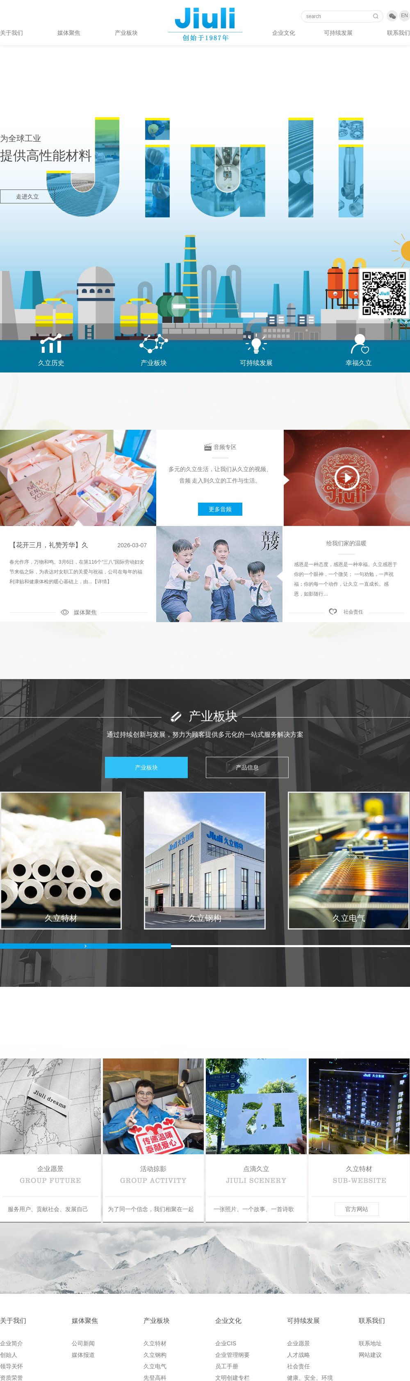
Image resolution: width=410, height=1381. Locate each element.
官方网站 (356, 1209)
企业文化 (283, 32)
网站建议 (370, 1355)
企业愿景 (298, 1343)
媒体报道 (83, 1355)
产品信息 (247, 767)
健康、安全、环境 (310, 1377)
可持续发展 (338, 32)
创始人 (8, 1355)
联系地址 (370, 1343)
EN (404, 15)
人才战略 (298, 1355)
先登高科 (155, 1377)
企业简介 (11, 1343)
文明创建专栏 (232, 1377)
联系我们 (398, 32)
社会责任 (353, 612)
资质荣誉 (11, 1377)
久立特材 (155, 1343)
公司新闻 (83, 1343)
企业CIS (225, 1343)
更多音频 (220, 509)
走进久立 (27, 196)
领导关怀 (11, 1366)
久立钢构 (155, 1355)
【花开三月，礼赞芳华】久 (48, 545)
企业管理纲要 (232, 1355)
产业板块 (126, 32)
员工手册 (226, 1366)
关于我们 (11, 32)
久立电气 (155, 1366)
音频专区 (225, 447)
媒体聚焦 (68, 32)
